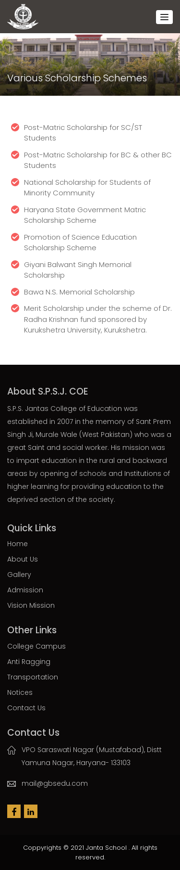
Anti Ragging (28, 661)
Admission (25, 590)
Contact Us (26, 708)
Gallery (19, 574)
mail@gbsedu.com (55, 783)
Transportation (32, 677)
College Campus (36, 646)
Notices (20, 692)
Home (17, 544)
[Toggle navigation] (164, 17)
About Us (22, 559)
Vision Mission (31, 605)
